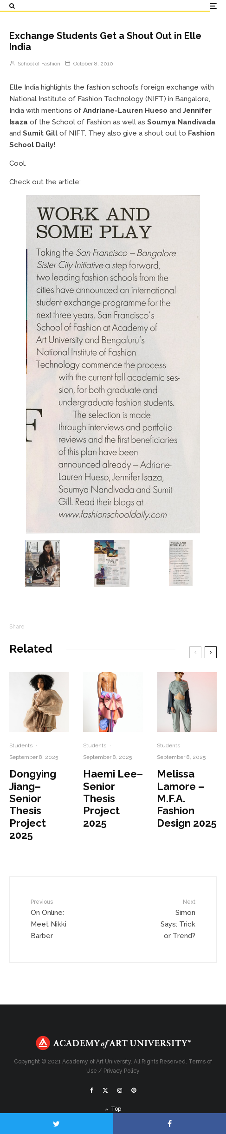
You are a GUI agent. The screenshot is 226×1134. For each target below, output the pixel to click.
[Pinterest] (134, 1090)
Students (20, 745)
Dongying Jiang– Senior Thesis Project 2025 (32, 804)
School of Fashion (34, 63)
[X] (105, 1090)
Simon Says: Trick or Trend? (176, 919)
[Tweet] (56, 1123)
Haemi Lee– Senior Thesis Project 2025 (113, 798)
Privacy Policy (121, 1071)
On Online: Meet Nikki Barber (50, 919)
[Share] (169, 1123)
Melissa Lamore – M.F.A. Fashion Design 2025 (187, 798)
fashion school (110, 87)
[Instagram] (120, 1090)
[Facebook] (91, 1090)
